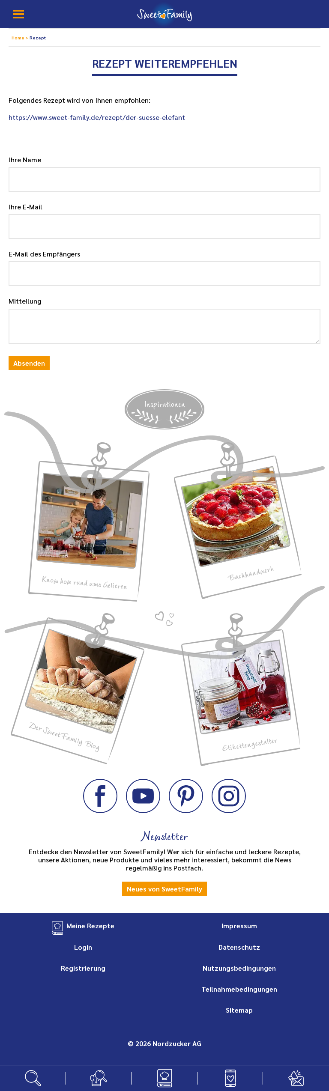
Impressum (239, 925)
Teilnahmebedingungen (239, 989)
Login (83, 947)
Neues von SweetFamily (164, 888)
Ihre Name (25, 159)
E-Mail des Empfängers (44, 254)
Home (18, 37)
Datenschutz (239, 947)
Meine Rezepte (90, 925)
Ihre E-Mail (25, 207)
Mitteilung (25, 301)
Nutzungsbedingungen (239, 968)
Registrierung (83, 968)
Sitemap (239, 1010)
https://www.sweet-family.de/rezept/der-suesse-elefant (97, 117)
